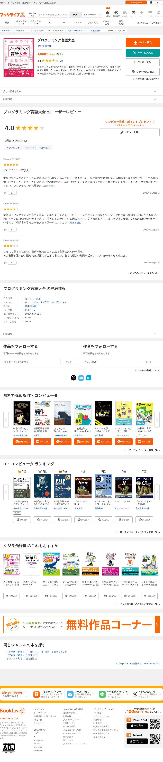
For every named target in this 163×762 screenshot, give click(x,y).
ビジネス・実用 (33, 298)
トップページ (40, 713)
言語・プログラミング (55, 302)
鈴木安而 (58, 508)
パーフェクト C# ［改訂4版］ (143, 502)
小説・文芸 (93, 22)
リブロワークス (142, 435)
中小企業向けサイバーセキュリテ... (21, 431)
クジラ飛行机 (44, 45)
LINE (36, 733)
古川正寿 (78, 508)
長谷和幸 (99, 508)
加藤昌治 (47, 508)
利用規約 (97, 723)
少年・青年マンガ (21, 22)
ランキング (39, 723)
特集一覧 (38, 720)
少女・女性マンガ (36, 22)
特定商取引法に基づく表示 (105, 730)
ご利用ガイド (157, 23)
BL (50, 22)
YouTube (38, 747)
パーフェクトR (122, 501)
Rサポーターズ (122, 508)
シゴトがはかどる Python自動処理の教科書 (149, 585)
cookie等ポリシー (101, 733)
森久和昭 (99, 435)
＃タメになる (13, 147)
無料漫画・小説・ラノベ (45, 716)
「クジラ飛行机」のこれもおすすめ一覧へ (139, 604)
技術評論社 (30, 306)
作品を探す (68, 716)
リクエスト (68, 740)
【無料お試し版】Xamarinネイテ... (82, 431)
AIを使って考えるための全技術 (41, 502)
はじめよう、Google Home (61, 429)
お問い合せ (68, 737)
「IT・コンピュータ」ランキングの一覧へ (139, 532)
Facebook (38, 750)
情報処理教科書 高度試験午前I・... (41, 431)
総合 (7, 22)
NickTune (27, 508)
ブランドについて (101, 716)
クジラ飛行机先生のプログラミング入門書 (50, 585)
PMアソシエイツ (71, 508)
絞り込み (32, 14)
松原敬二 (38, 435)
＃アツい (29, 147)
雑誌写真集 (121, 22)
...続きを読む (49, 185)
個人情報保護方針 (101, 726)
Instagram (38, 740)
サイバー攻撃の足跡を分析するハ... (102, 431)
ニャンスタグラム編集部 (126, 435)
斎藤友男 (139, 508)
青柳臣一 (78, 435)
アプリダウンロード (72, 720)
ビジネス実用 (107, 22)
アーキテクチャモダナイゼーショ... (21, 504)
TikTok (37, 743)
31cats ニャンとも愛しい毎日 (123, 429)
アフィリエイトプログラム (75, 743)
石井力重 (38, 508)
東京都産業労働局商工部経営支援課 (29, 435)
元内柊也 (17, 508)
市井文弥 (149, 508)
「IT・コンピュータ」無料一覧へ (143, 450)
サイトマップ (99, 737)
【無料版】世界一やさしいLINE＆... (143, 431)
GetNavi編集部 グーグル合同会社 (69, 435)
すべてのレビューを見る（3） (145, 273)
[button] (22, 441)
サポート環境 (69, 726)
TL (64, 22)
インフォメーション (72, 733)
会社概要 (97, 713)
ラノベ (78, 22)
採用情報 (97, 720)
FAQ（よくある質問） (73, 730)
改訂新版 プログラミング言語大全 (11, 585)
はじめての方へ (143, 23)
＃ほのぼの (44, 147)
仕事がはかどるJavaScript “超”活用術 (110, 585)
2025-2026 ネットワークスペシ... (103, 502)
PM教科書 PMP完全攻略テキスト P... (61, 504)
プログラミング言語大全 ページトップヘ (138, 663)
